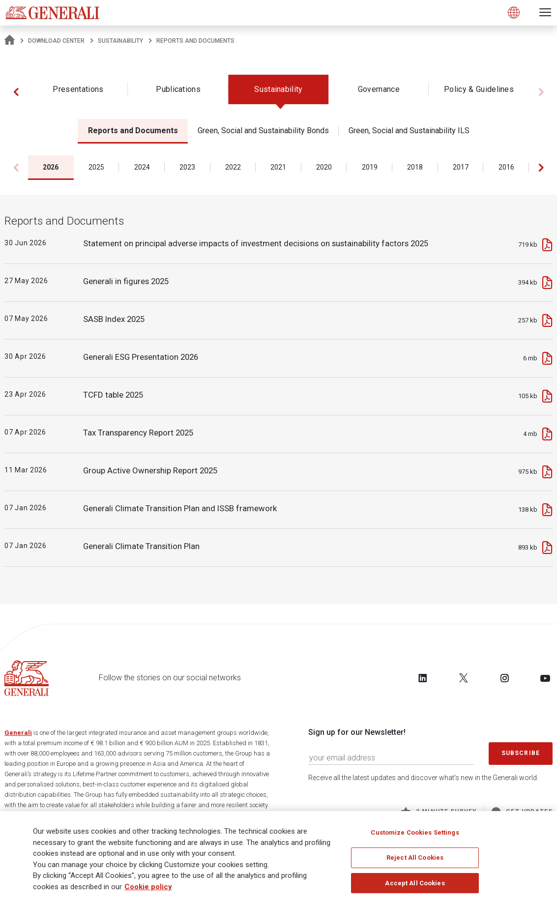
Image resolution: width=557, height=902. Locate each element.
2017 (461, 167)
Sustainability (120, 40)
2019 (370, 167)
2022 (233, 167)
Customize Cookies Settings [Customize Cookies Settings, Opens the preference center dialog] (415, 832)
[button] (16, 92)
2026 (51, 167)
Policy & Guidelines (479, 89)
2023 (187, 167)
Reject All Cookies (414, 857)
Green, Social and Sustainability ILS (409, 130)
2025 (96, 167)
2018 (415, 167)
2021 (278, 167)
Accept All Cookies (414, 883)
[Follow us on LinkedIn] (422, 677)
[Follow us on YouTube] (545, 677)
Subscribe (520, 753)
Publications (178, 89)
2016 (506, 167)
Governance (379, 89)
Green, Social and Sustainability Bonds (263, 130)
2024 (142, 167)
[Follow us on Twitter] (463, 677)
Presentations (78, 89)
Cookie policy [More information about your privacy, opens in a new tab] (148, 886)
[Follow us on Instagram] (504, 677)
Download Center (56, 40)
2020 (324, 167)
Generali (18, 732)
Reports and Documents (133, 130)
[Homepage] (9, 40)
